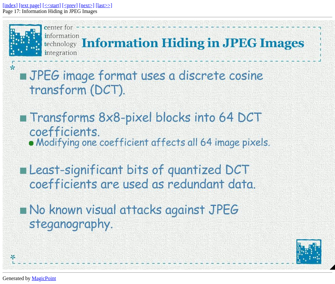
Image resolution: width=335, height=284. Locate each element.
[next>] (86, 5)
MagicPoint (44, 278)
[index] (10, 5)
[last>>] (104, 5)
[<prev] (70, 5)
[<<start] (52, 5)
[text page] (30, 5)
